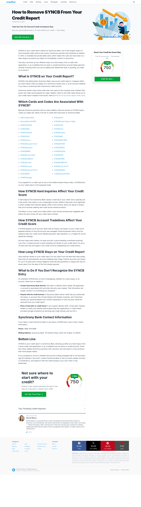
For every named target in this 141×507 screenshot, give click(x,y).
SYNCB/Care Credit (27, 155)
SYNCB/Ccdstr (25, 163)
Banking (14, 446)
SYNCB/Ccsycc (26, 166)
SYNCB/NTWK (59, 144)
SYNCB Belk (25, 129)
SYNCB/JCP (58, 125)
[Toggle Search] (134, 2)
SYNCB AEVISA (26, 125)
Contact (54, 446)
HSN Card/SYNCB (27, 118)
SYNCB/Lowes (59, 133)
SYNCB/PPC (58, 155)
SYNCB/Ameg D (26, 148)
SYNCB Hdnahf (26, 133)
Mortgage (27, 446)
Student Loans (41, 446)
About (53, 444)
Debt (13, 448)
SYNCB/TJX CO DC (61, 166)
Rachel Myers (31, 418)
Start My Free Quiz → (23, 37)
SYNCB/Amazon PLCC (28, 144)
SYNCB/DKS (25, 174)
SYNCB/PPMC (59, 159)
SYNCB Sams (25, 140)
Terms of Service (114, 470)
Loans (26, 451)
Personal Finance (42, 444)
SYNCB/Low (58, 129)
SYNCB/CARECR (26, 159)
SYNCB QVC (25, 136)
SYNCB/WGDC (59, 170)
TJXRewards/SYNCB (62, 174)
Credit (13, 444)
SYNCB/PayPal (59, 151)
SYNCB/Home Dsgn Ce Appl (64, 121)
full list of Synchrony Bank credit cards (70, 95)
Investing (27, 448)
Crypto (39, 448)
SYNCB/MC (58, 136)
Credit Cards (15, 451)
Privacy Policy (125, 470)
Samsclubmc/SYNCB (28, 121)
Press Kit (54, 448)
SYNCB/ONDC (59, 148)
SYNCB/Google (26, 177)
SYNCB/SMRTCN (60, 163)
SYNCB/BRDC (25, 151)
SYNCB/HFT (58, 118)
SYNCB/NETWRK (60, 140)
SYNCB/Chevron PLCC (28, 170)
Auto (26, 444)
